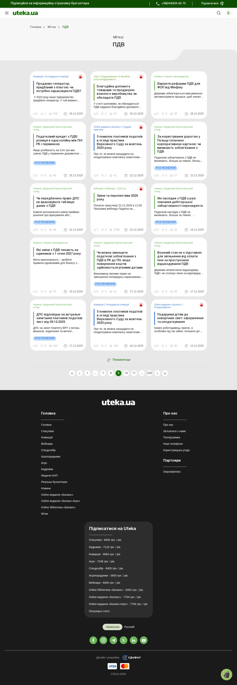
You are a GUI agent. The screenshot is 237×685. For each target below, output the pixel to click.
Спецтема (47, 431)
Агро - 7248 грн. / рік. (102, 561)
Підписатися (209, 3)
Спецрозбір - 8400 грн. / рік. (106, 568)
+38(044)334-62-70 (173, 3)
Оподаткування (162, 307)
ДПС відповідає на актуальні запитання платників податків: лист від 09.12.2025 (59, 318)
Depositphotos (172, 471)
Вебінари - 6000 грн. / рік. (105, 582)
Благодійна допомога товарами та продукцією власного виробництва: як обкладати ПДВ (117, 92)
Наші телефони (173, 443)
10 (126, 373)
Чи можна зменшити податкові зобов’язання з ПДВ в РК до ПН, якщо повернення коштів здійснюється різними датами (120, 260)
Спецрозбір (48, 450)
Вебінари (99, 188)
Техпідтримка (171, 437)
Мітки (44, 513)
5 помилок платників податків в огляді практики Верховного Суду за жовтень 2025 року (120, 142)
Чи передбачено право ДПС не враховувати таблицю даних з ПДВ (57, 202)
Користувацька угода (176, 450)
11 (134, 373)
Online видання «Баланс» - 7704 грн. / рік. (115, 597)
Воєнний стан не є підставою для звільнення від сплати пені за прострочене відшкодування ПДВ (179, 258)
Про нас (168, 424)
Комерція (38, 76)
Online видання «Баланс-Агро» (60, 500)
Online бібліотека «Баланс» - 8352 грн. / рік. (116, 589)
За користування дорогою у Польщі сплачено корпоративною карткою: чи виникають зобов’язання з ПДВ (179, 144)
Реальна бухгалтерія (54, 481)
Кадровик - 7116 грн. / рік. (105, 547)
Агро (96, 76)
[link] (58, 94)
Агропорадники (50, 456)
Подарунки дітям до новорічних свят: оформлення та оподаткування (180, 318)
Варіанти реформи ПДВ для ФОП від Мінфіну (178, 86)
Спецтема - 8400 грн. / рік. (105, 539)
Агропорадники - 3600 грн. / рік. (108, 575)
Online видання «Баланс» (108, 127)
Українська (112, 626)
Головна (46, 424)
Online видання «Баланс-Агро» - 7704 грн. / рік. (118, 604)
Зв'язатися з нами (174, 431)
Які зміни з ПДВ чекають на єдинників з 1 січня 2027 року (58, 252)
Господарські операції (56, 76)
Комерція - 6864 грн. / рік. (105, 554)
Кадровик (47, 469)
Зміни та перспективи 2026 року (117, 198)
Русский (129, 626)
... (95, 373)
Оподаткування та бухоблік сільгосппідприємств (112, 78)
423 (149, 373)
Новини (158, 76)
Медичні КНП (49, 475)
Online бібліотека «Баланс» (58, 507)
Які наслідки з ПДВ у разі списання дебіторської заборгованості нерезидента (180, 202)
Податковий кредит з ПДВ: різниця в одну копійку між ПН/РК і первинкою (59, 140)
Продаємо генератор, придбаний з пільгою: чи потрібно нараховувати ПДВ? (58, 88)
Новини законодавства (176, 76)
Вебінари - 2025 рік (116, 188)
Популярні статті (99, 611)
